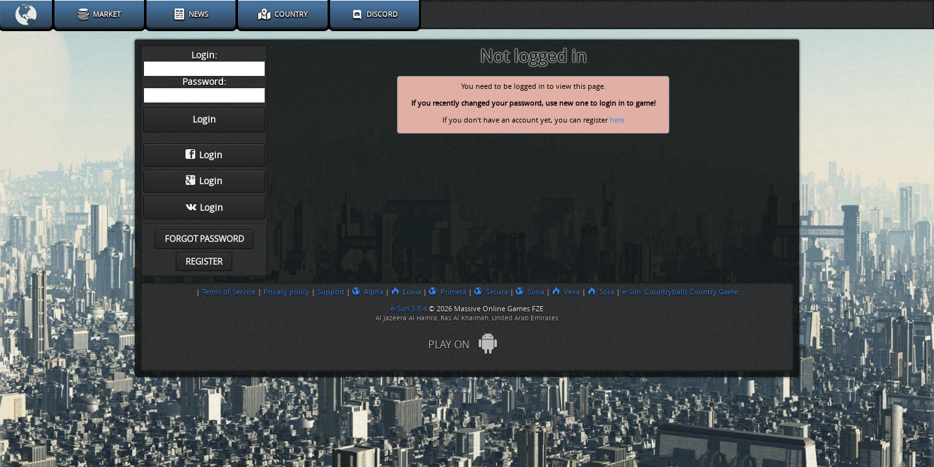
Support (330, 291)
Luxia (406, 291)
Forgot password (204, 239)
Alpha (367, 291)
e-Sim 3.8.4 (408, 308)
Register (204, 262)
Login (204, 155)
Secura (491, 291)
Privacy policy (286, 291)
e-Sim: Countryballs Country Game (680, 291)
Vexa (566, 291)
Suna (530, 291)
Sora (601, 291)
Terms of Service (229, 291)
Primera (447, 291)
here (617, 120)
